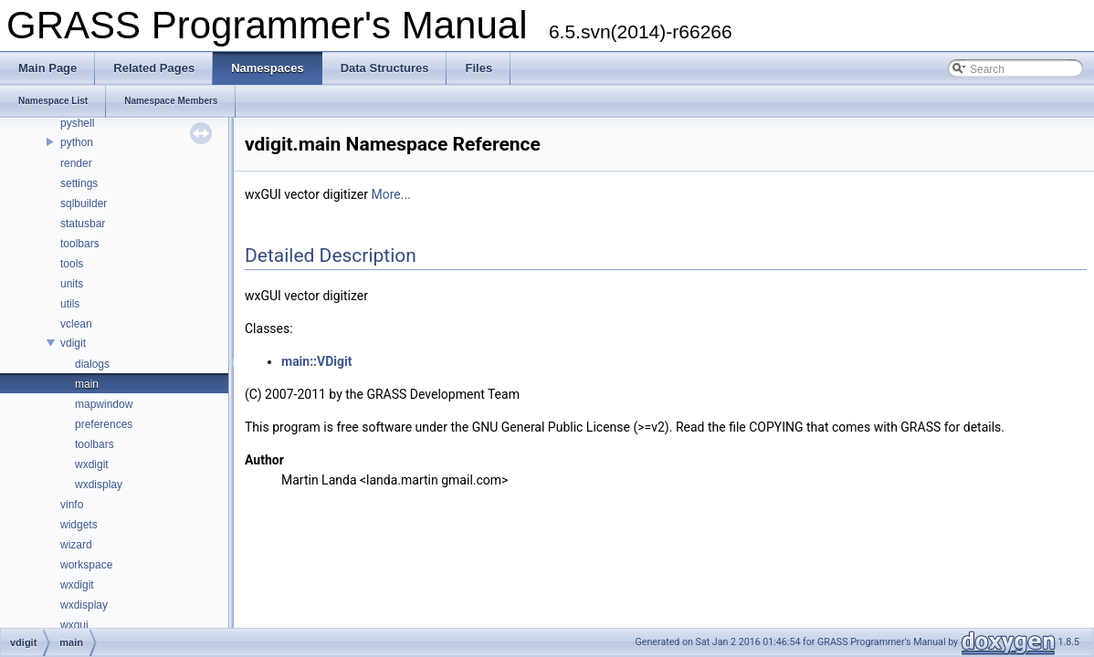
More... (390, 194)
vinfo (71, 504)
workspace (86, 564)
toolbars (80, 243)
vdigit (73, 343)
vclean (76, 324)
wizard (76, 544)
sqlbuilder (83, 203)
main (87, 384)
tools (71, 263)
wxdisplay (98, 484)
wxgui (74, 625)
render (76, 163)
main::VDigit (316, 361)
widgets (79, 524)
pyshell (77, 123)
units (71, 283)
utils (69, 303)
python (76, 142)
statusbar (82, 223)
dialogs (92, 364)
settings (79, 183)
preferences (103, 424)
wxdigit (92, 464)
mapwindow (103, 404)
